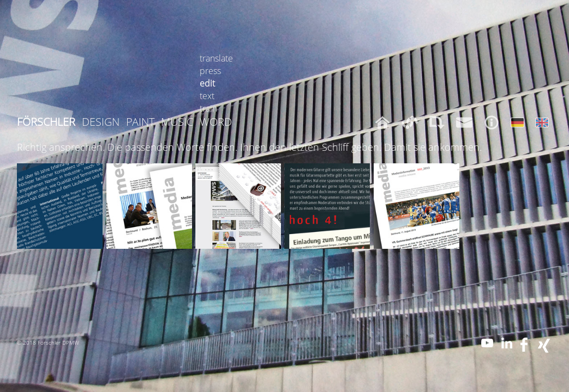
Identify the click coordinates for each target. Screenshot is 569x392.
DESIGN (100, 121)
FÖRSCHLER (46, 121)
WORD (216, 121)
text (207, 96)
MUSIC (177, 121)
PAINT (140, 121)
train (208, 108)
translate (216, 58)
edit (207, 83)
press (210, 71)
